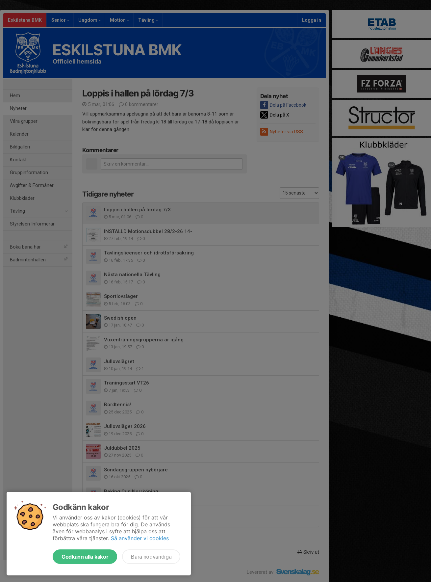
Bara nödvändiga (151, 556)
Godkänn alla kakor (85, 556)
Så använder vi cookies (140, 538)
